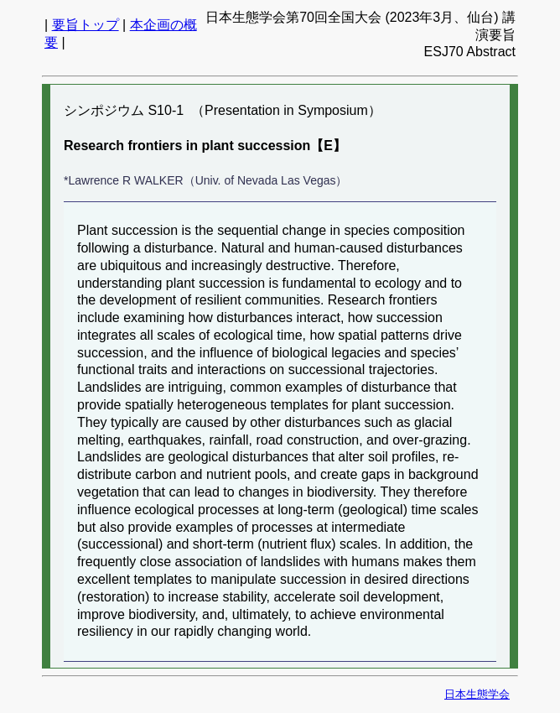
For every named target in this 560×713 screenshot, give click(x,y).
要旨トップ (85, 25)
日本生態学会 (477, 694)
